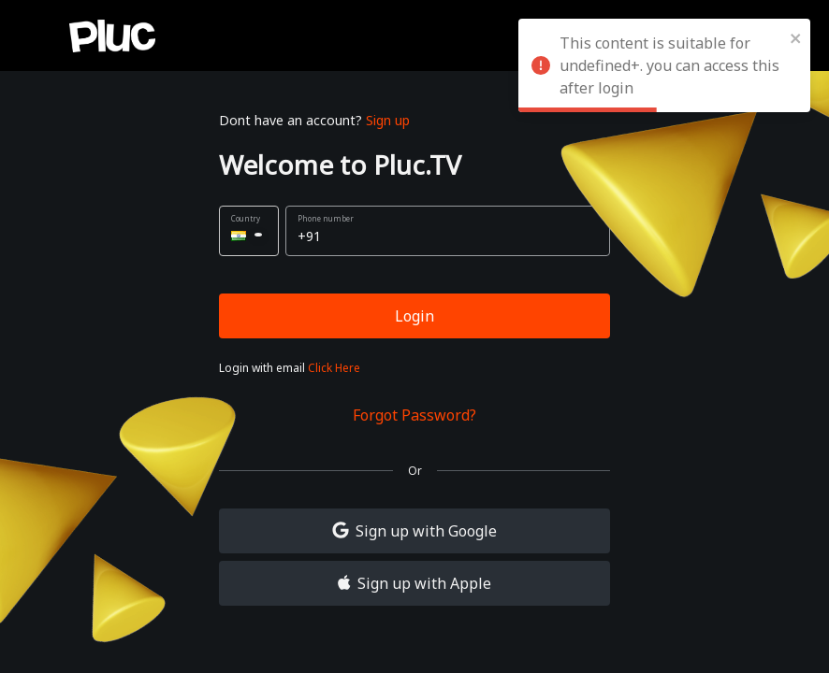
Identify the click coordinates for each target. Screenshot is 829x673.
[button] (249, 231)
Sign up (388, 120)
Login (414, 316)
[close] (796, 37)
